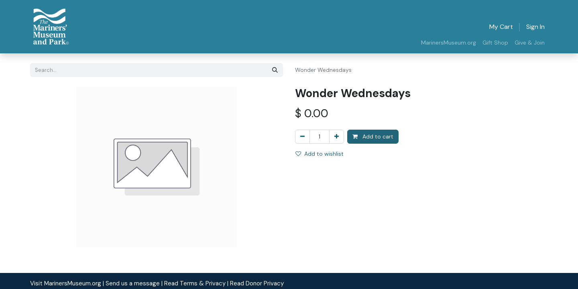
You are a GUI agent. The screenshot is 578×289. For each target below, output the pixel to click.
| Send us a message (131, 283)
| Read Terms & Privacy (193, 283)
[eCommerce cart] (501, 26)
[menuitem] (448, 42)
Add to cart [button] (372, 136)
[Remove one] (302, 137)
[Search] (275, 70)
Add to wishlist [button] (319, 153)
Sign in (535, 26)
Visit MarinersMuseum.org (65, 283)
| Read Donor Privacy (255, 283)
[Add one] (336, 137)
